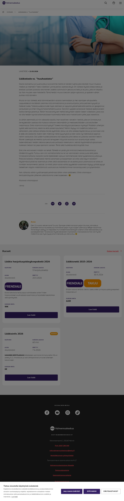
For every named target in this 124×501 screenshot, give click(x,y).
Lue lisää (14, 497)
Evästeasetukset (111, 491)
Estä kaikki (91, 491)
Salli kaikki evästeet (71, 491)
